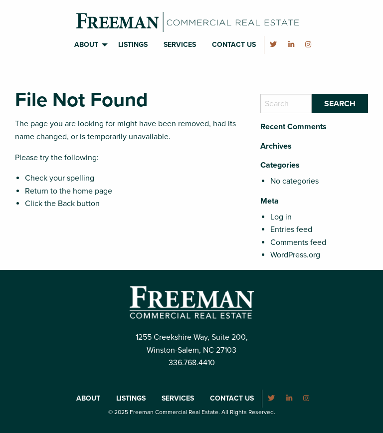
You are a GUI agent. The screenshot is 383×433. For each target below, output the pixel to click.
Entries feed (291, 229)
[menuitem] (88, 45)
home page (92, 191)
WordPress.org (295, 255)
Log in (281, 217)
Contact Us (234, 44)
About (86, 44)
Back (66, 204)
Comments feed (298, 242)
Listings (133, 44)
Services (180, 44)
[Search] (286, 103)
